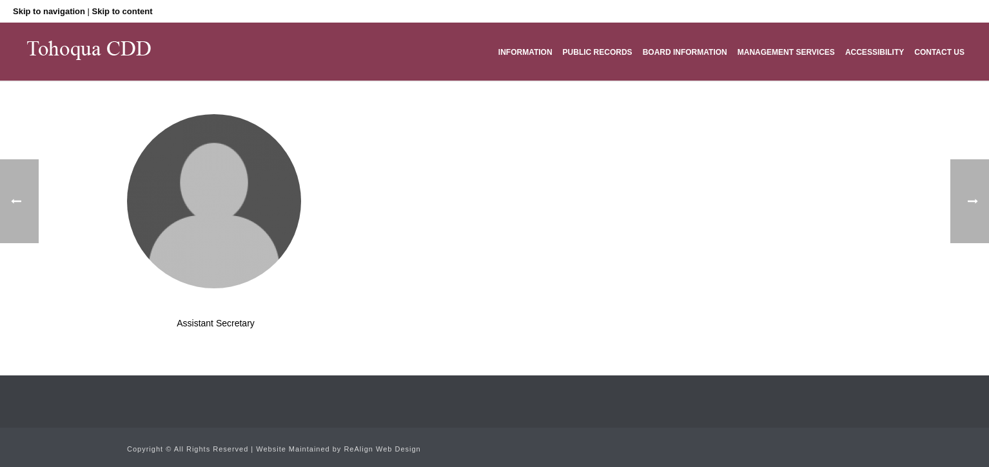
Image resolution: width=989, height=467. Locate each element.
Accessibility (874, 52)
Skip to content (122, 11)
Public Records (597, 52)
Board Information (685, 52)
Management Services (786, 52)
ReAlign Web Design (382, 449)
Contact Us (939, 52)
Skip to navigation (49, 11)
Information (525, 52)
